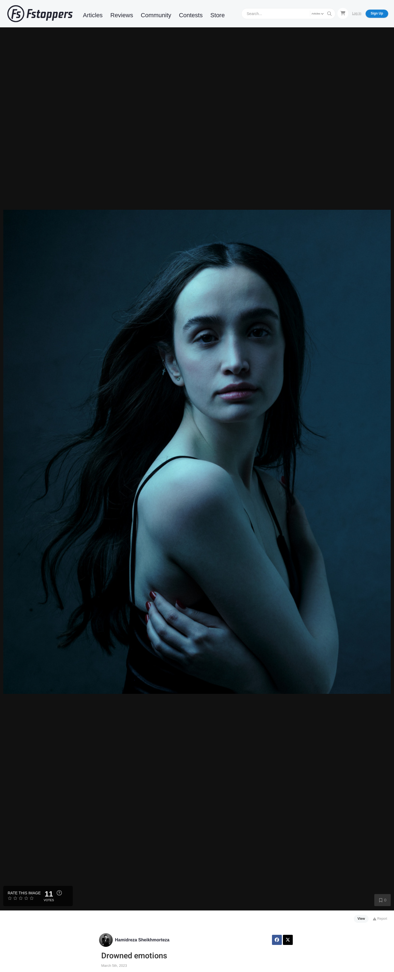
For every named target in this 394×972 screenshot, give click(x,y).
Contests (191, 15)
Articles (93, 15)
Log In (356, 13)
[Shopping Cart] (342, 13)
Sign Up (377, 13)
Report (380, 919)
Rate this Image (24, 893)
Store (217, 15)
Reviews (121, 15)
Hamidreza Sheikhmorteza (142, 940)
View (361, 919)
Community (156, 15)
